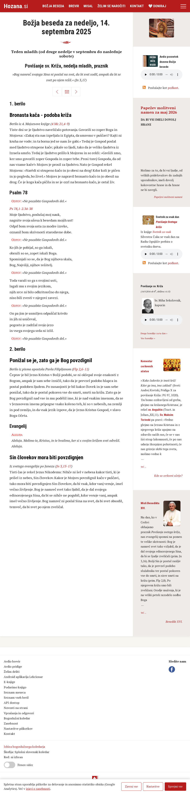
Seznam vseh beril (16, 697)
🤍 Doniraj (157, 6)
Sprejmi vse (175, 786)
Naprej (76, 91)
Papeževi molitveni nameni (168, 197)
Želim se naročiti (111, 6)
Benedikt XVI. (174, 621)
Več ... (143, 466)
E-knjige (9, 682)
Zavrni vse (131, 786)
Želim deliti (11, 672)
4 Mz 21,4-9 (60, 123)
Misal (88, 6)
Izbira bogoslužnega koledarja (24, 747)
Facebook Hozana (172, 669)
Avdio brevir (12, 661)
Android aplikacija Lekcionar (23, 677)
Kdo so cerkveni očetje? (168, 476)
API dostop (11, 703)
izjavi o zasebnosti (38, 789)
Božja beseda (53, 6)
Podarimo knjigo (15, 687)
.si (16, 6)
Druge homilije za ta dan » (154, 333)
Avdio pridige (13, 666)
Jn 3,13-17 (63, 466)
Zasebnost (11, 723)
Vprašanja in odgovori (19, 713)
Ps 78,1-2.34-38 (21, 208)
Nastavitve (153, 786)
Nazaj (56, 91)
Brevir (74, 6)
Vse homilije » (148, 338)
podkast (173, 88)
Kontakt (137, 6)
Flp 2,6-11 (80, 369)
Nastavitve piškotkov (18, 728)
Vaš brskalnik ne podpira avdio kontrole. (161, 254)
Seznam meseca (15, 692)
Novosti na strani (16, 708)
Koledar (66, 91)
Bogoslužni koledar (17, 718)
